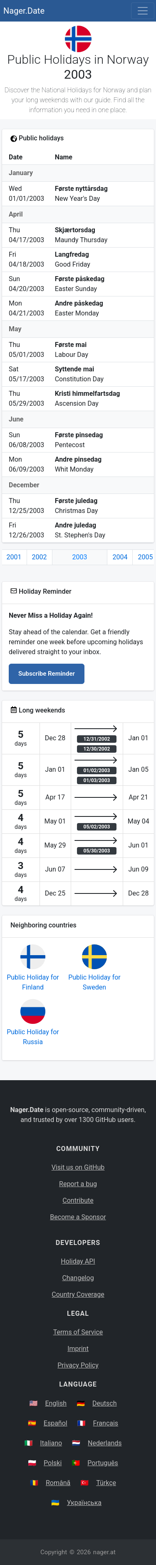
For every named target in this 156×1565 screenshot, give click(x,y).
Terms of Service (78, 1332)
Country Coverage (78, 1294)
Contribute (77, 1200)
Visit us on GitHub (78, 1167)
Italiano (51, 1443)
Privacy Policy (78, 1365)
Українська (84, 1503)
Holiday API (78, 1261)
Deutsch (104, 1403)
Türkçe (106, 1483)
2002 (39, 557)
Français (106, 1423)
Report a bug (78, 1184)
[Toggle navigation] (142, 10)
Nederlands (105, 1443)
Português (102, 1463)
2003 (79, 557)
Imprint (78, 1349)
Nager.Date (24, 11)
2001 (14, 557)
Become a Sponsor (78, 1217)
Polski (53, 1463)
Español (55, 1423)
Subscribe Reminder (46, 673)
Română (58, 1483)
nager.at (104, 1552)
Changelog (78, 1278)
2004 (119, 557)
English (56, 1403)
